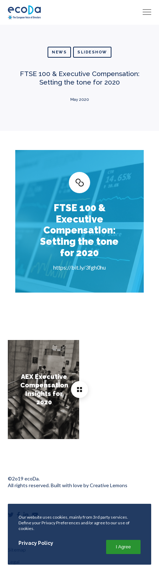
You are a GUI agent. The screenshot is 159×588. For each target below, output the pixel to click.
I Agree (123, 546)
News (59, 52)
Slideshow (92, 52)
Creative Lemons (108, 485)
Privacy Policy (35, 543)
